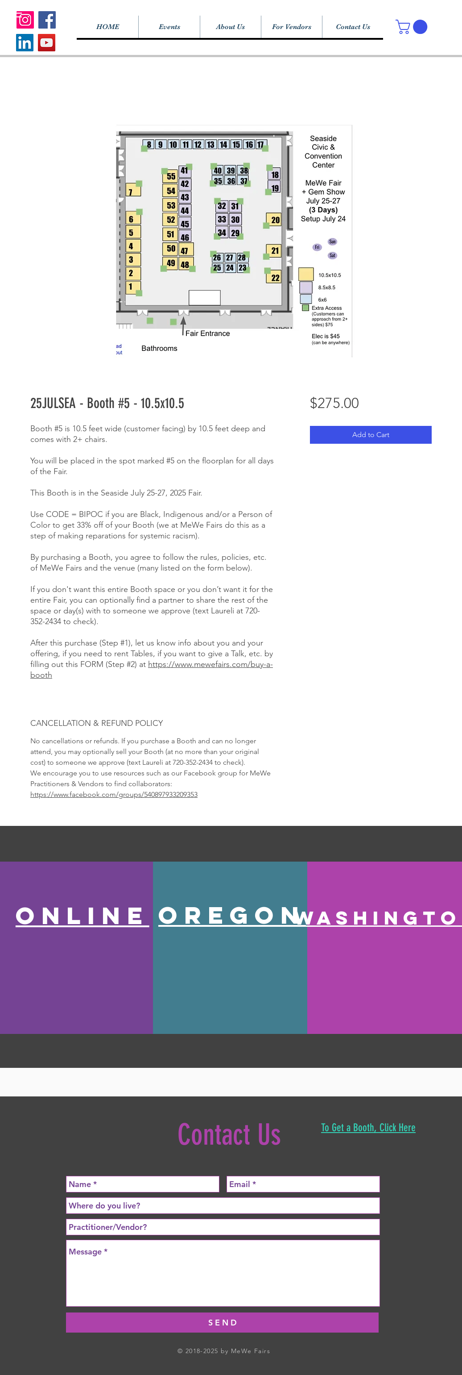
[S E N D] (222, 1322)
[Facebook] (47, 20)
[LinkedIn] (24, 42)
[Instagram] (25, 20)
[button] (413, 27)
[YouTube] (46, 42)
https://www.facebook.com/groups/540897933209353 (114, 794)
